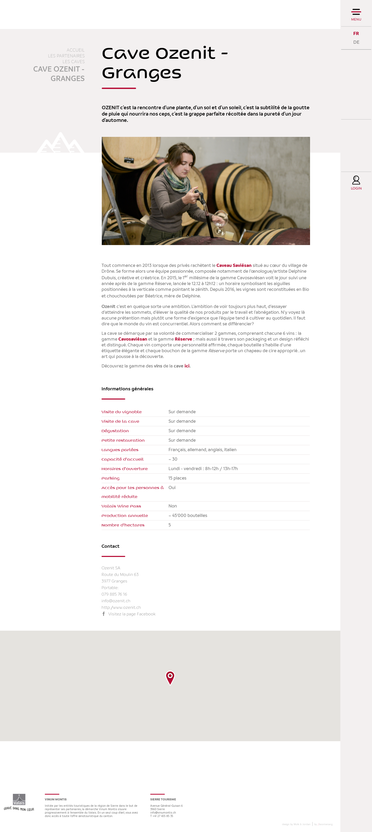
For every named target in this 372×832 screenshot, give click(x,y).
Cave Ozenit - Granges (59, 74)
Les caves (73, 61)
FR (356, 33)
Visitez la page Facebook (132, 614)
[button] (170, 678)
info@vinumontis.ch (163, 812)
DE (356, 42)
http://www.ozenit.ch (121, 607)
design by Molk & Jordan (296, 824)
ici (187, 366)
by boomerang (323, 824)
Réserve (183, 339)
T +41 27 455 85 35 (161, 816)
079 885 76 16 (114, 594)
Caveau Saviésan (234, 265)
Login (356, 189)
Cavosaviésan (132, 339)
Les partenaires (66, 56)
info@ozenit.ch (116, 601)
